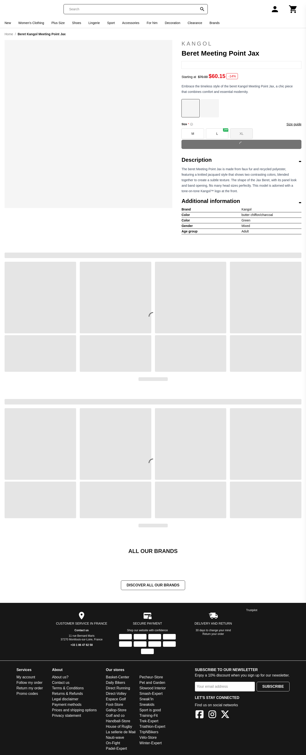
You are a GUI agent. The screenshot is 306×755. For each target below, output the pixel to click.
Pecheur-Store (151, 678)
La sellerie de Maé (121, 732)
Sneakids (146, 705)
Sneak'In (146, 699)
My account (25, 678)
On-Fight (113, 743)
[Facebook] (199, 715)
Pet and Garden (152, 683)
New (8, 23)
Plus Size (58, 23)
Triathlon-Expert (152, 727)
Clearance (195, 23)
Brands (215, 23)
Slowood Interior (152, 688)
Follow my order (29, 683)
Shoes (76, 23)
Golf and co (115, 716)
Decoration (172, 23)
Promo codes (27, 694)
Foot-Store (114, 705)
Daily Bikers (115, 683)
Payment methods (67, 705)
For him (152, 23)
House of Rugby (119, 727)
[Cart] (293, 9)
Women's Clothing (31, 23)
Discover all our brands (153, 586)
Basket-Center (117, 678)
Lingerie (94, 23)
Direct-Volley (116, 694)
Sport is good (150, 710)
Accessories (130, 23)
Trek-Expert (148, 721)
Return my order (29, 688)
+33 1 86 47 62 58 (82, 645)
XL (241, 133)
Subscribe (273, 687)
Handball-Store (118, 721)
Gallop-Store (116, 710)
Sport (111, 23)
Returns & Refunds (67, 694)
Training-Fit (148, 716)
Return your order (213, 634)
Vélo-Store (148, 738)
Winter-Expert (150, 743)
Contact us (82, 630)
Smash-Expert (150, 694)
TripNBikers (148, 732)
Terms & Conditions (68, 688)
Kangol (241, 43)
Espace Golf (116, 699)
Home (9, 34)
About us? (60, 678)
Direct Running (118, 688)
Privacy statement (66, 716)
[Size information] (191, 124)
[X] (225, 715)
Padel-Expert (116, 749)
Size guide (294, 124)
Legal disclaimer (65, 699)
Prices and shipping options (74, 710)
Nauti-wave (115, 738)
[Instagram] (212, 715)
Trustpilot (251, 610)
